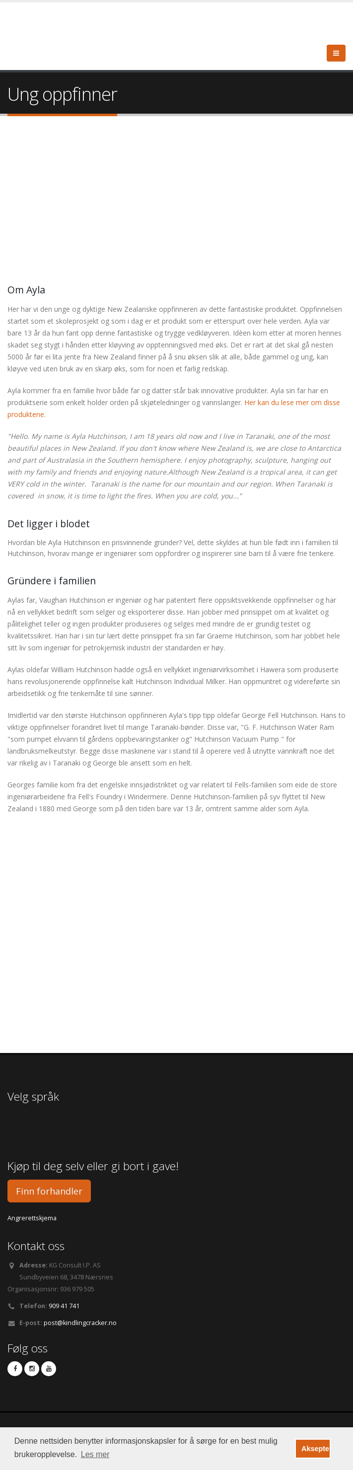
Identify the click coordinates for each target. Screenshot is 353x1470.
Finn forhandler (49, 1191)
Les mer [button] (95, 1454)
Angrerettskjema (32, 1218)
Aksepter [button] (316, 1449)
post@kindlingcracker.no (80, 1323)
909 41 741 (64, 1306)
